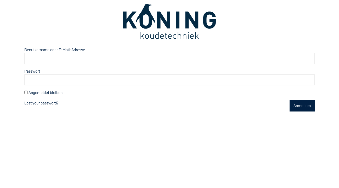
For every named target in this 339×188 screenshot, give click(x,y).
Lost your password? (41, 103)
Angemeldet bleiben (43, 92)
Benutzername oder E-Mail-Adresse (54, 50)
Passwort (32, 71)
